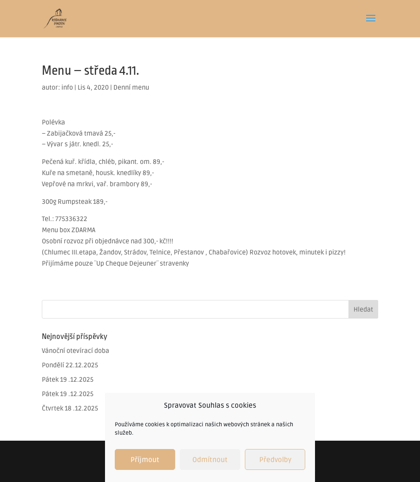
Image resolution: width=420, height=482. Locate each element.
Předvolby (275, 460)
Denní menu (131, 87)
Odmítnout (210, 460)
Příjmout (145, 460)
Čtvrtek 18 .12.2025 (70, 408)
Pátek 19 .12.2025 (67, 380)
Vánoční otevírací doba (75, 351)
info (67, 87)
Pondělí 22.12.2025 (70, 365)
